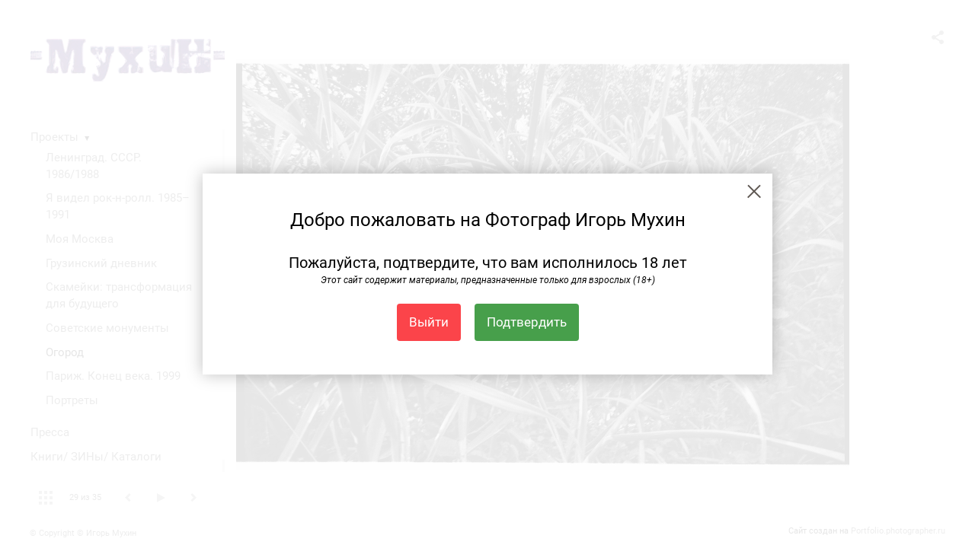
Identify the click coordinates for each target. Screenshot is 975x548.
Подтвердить (527, 322)
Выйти (429, 322)
